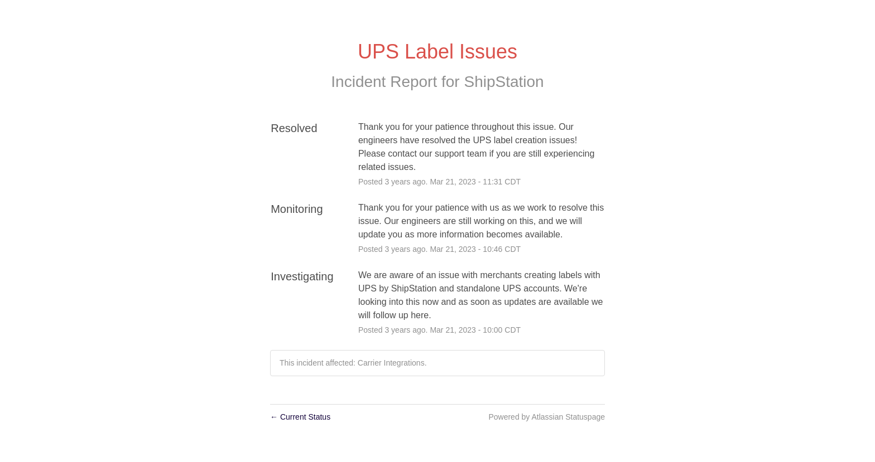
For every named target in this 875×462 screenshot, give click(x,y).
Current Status (300, 416)
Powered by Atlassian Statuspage (546, 416)
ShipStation (504, 81)
